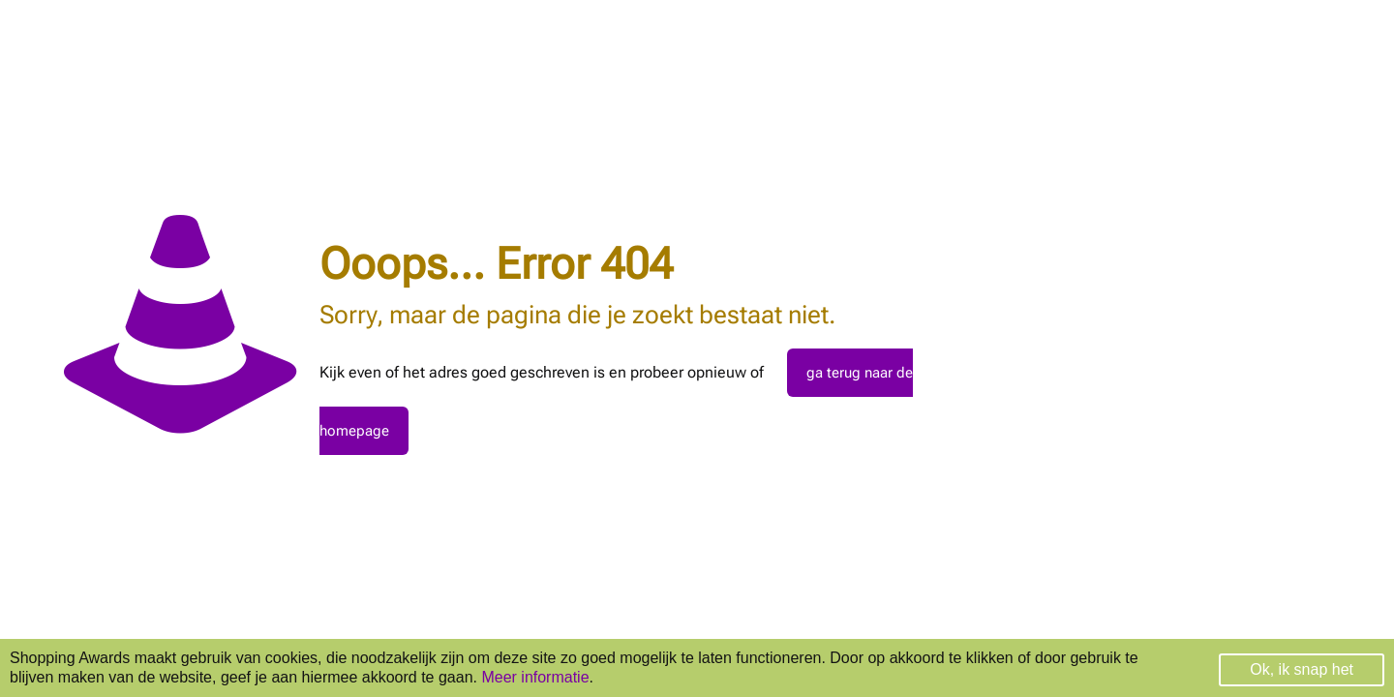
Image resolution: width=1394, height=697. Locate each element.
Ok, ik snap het (1301, 669)
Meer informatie (535, 677)
